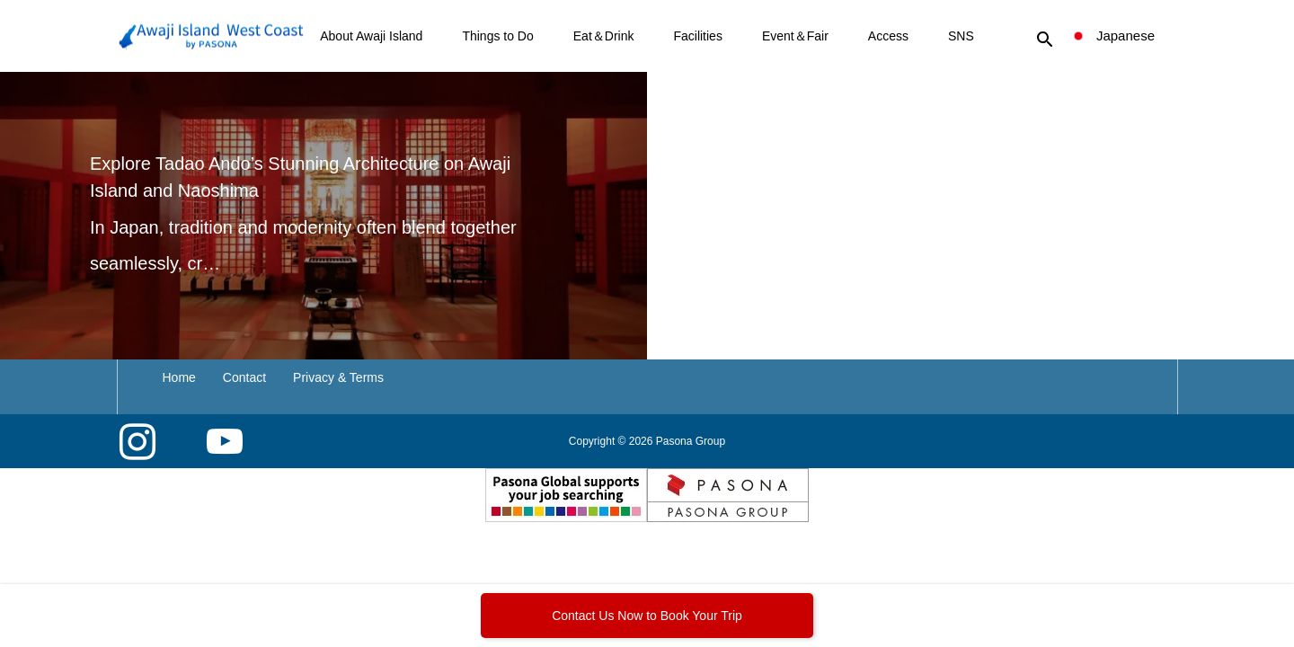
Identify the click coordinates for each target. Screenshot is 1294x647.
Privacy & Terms (338, 377)
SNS (961, 36)
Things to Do (497, 36)
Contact (244, 377)
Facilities (697, 36)
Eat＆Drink (603, 36)
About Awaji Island (371, 36)
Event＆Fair (795, 36)
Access (888, 36)
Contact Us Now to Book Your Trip (647, 615)
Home (179, 377)
